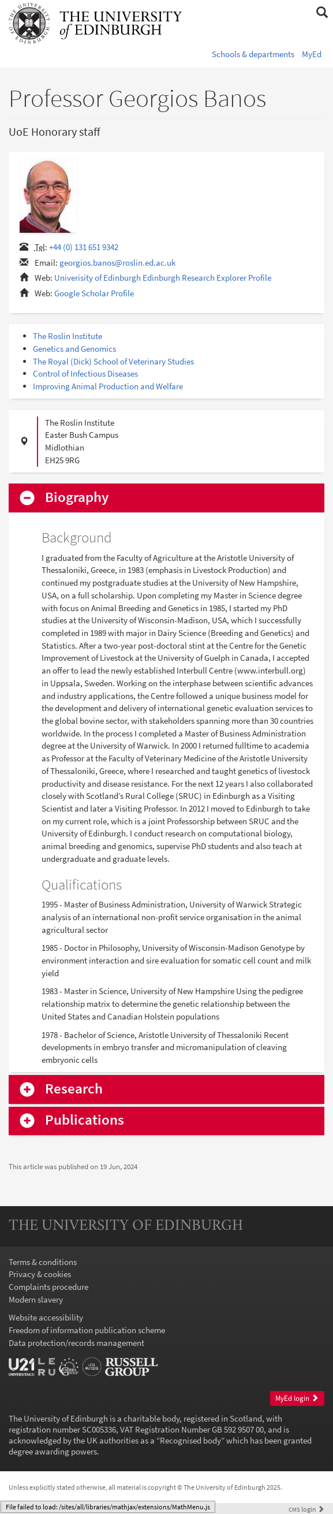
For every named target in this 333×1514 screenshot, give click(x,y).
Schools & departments (253, 54)
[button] (321, 12)
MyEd (311, 54)
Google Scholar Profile (94, 293)
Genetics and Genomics (74, 348)
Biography (76, 497)
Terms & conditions (43, 1261)
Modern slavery (36, 1299)
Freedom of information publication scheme (87, 1330)
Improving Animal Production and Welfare (108, 386)
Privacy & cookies (40, 1274)
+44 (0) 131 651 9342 (83, 246)
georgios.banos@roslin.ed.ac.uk (117, 262)
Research (74, 1089)
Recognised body (190, 1440)
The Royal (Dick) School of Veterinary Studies (113, 361)
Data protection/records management (76, 1342)
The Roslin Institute (67, 335)
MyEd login (297, 1398)
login (306, 1509)
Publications (84, 1120)
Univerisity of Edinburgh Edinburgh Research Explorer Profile (162, 277)
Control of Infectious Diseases (85, 373)
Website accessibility (46, 1317)
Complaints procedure (48, 1286)
